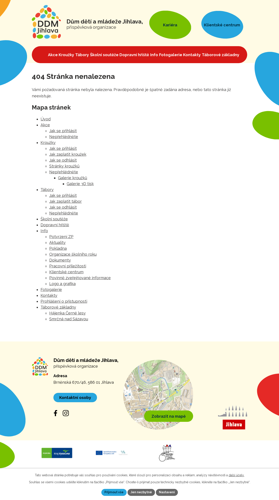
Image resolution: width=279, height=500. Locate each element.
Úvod (46, 119)
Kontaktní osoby (75, 397)
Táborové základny (58, 307)
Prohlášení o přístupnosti (64, 301)
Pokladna (58, 248)
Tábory (47, 189)
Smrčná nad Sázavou (68, 319)
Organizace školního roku (73, 254)
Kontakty (49, 295)
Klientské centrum (66, 272)
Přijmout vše (114, 492)
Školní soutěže (54, 219)
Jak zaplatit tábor (65, 201)
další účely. (236, 475)
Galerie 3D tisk (80, 183)
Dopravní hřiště (55, 225)
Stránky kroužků (64, 166)
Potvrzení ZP (61, 236)
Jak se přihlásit (63, 130)
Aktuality (57, 242)
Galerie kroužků (72, 178)
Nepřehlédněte (63, 136)
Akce (45, 125)
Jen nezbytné (141, 492)
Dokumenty (60, 260)
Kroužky (48, 142)
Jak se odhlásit (63, 160)
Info (44, 230)
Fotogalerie (51, 289)
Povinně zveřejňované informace (80, 277)
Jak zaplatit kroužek (67, 154)
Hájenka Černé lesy (67, 313)
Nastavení (167, 492)
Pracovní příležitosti (67, 266)
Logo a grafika (62, 283)
